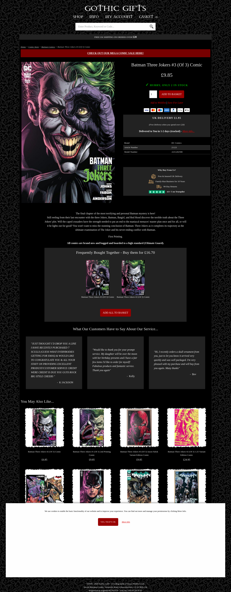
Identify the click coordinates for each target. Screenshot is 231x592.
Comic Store (33, 47)
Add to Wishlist (158, 102)
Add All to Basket (115, 312)
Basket (148, 17)
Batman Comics (48, 47)
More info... (189, 131)
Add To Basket (172, 94)
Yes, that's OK (108, 522)
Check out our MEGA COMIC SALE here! (115, 53)
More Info (126, 522)
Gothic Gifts (115, 9)
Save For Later (175, 102)
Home (23, 47)
